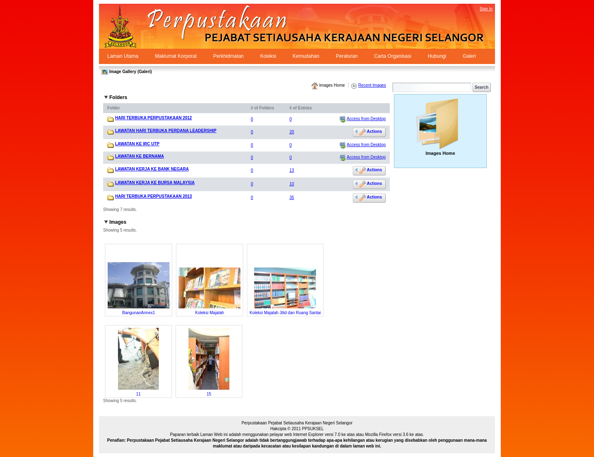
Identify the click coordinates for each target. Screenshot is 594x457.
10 (292, 184)
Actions (370, 132)
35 (292, 197)
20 (292, 132)
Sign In (486, 9)
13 (292, 170)
